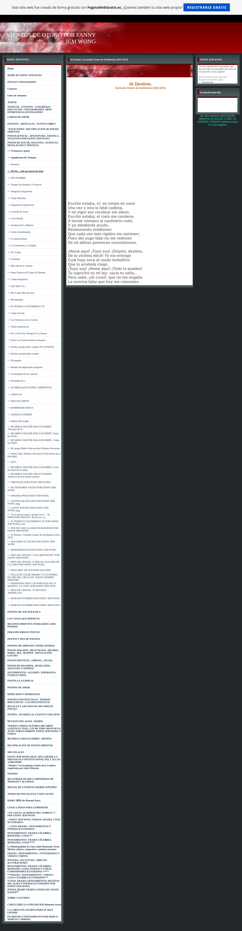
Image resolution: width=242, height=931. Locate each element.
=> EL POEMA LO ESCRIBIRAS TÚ (26, 306)
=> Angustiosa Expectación (21, 205)
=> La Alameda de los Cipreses (23, 374)
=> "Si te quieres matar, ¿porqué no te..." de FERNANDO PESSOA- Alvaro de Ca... (29, 516)
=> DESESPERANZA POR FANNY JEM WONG (32, 549)
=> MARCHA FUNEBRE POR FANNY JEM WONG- (34, 605)
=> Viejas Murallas (17, 198)
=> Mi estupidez (15, 299)
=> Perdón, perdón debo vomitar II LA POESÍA (31, 347)
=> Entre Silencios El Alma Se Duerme (26, 272)
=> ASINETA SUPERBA (20, 414)
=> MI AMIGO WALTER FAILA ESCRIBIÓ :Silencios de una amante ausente (30, 475)
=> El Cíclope (14, 252)
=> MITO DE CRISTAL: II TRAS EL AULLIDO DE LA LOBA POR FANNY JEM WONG (34, 563)
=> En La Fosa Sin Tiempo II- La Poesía (27, 333)
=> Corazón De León (18, 211)
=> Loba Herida (15, 218)
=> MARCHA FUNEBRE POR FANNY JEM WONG (34, 598)
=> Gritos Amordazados (19, 232)
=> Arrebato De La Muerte (20, 225)
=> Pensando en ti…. (18, 380)
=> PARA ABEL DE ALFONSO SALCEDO (29, 570)
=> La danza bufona (17, 238)
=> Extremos (14, 259)
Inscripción (207, 82)
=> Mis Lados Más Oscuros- (21, 292)
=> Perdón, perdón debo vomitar (23, 353)
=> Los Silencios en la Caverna (23, 320)
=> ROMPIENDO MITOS (20, 407)
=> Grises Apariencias (18, 326)
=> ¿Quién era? (15, 394)
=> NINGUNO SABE (18, 421)
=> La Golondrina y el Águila (22, 245)
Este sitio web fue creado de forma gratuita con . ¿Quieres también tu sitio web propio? (121, 7)
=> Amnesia (13, 164)
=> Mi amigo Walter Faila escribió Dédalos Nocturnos (34, 448)
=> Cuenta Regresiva (18, 279)
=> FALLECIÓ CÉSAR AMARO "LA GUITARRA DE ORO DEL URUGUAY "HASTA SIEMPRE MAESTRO (33, 577)
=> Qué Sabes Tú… (17, 286)
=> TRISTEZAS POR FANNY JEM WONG (29, 482)
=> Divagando (15, 360)
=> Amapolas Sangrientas (20, 191)
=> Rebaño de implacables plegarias (25, 367)
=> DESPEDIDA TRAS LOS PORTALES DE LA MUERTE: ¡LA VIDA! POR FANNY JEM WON (32, 584)
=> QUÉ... (13, 462)
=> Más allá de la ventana (20, 265)
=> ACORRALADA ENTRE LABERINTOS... (30, 387)
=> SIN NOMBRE (17, 178)
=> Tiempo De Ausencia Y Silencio (25, 184)
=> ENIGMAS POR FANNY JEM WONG (28, 495)
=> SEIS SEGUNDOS (18, 401)
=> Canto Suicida (16, 313)
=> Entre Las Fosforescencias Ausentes (26, 340)
